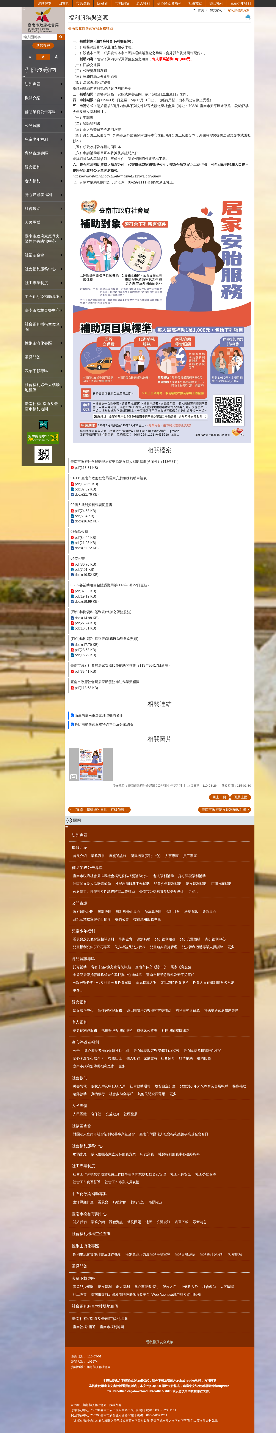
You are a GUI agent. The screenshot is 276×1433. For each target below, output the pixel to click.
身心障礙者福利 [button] (38, 195)
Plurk (33, 70)
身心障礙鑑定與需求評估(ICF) (156, 1050)
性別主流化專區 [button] (38, 343)
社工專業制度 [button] (36, 283)
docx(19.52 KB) (87, 575)
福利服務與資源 (238, 10)
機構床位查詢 (147, 1030)
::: (23, 8)
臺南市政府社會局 (43, 20)
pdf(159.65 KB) (86, 484)
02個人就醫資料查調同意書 (91, 505)
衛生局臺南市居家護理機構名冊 (99, 715)
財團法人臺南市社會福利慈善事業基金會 (104, 1134)
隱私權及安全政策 (159, 1342)
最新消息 (200, 1222)
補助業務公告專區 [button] (40, 112)
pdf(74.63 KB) (85, 511)
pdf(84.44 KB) (85, 537)
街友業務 (147, 1154)
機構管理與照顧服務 (116, 1030)
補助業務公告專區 (87, 867)
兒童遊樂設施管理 (163, 947)
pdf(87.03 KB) (85, 591)
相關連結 (159, 704)
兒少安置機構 (190, 939)
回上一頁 (219, 797)
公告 (76, 1050)
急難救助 (80, 1094)
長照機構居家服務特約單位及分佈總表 (104, 724)
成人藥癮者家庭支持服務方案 (113, 1154)
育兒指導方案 (146, 982)
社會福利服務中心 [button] (40, 269)
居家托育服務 (181, 967)
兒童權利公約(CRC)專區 (91, 947)
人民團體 (79, 1106)
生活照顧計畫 (83, 1202)
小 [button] (29, 57)
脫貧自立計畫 (165, 1086)
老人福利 (143, 3)
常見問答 (32, 357)
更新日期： (78, 1356)
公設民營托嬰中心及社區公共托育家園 (102, 982)
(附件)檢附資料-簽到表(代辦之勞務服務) (101, 612)
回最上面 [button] (241, 797)
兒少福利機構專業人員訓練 (202, 947)
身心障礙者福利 (169, 3)
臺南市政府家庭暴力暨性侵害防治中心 (42, 239)
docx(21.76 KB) (87, 494)
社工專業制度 (83, 1166)
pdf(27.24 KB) (85, 623)
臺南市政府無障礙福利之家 (93, 1066)
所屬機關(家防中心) (146, 856)
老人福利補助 (163, 876)
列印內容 (248, 17)
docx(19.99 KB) (87, 601)
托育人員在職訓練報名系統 (213, 982)
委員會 (103, 1202)
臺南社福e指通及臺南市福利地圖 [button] (41, 406)
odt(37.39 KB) (85, 489)
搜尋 (25, 36)
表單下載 (181, 1222)
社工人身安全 (180, 1174)
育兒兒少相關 (83, 1287)
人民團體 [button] (32, 222)
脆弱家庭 (80, 1154)
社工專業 (80, 1294)
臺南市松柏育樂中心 (89, 1214)
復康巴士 (115, 1058)
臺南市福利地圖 (112, 1327)
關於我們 (80, 1222)
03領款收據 (79, 531)
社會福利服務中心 (87, 1146)
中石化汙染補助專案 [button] (42, 296)
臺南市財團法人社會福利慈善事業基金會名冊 (173, 1134)
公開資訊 (79, 903)
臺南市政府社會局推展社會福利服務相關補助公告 (111, 876)
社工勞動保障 (205, 1174)
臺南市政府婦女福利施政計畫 (224, 809)
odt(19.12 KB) (85, 596)
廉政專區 (209, 911)
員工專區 (190, 856)
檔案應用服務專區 (147, 919)
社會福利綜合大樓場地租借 (42, 387)
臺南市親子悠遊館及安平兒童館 (170, 975)
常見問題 (134, 1222)
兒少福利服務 (165, 939)
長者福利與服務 (85, 1030)
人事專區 (172, 856)
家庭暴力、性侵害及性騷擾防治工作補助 (104, 891)
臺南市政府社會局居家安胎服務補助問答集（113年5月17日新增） (121, 665)
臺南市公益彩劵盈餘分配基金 (161, 891)
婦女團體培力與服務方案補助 (148, 1010)
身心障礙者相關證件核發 (202, 1050)
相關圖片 (159, 739)
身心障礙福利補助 (192, 876)
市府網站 (122, 3)
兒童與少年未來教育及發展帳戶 (204, 1086)
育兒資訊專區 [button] (36, 153)
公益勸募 (112, 1114)
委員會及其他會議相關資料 (93, 939)
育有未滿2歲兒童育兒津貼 (111, 967)
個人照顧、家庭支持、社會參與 (150, 1058)
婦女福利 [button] (32, 167)
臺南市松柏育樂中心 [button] (42, 310)
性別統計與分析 (212, 1254)
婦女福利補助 (196, 884)
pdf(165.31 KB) (86, 468)
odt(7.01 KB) (84, 569)
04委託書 (78, 558)
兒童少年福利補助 (168, 884)
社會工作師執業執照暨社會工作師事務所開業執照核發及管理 (119, 1174)
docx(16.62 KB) (87, 521)
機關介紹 (79, 847)
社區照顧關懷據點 (175, 1030)
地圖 (148, 1222)
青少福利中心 (215, 939)
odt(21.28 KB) (85, 543)
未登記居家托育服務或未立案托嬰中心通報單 (107, 975)
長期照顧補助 (221, 884)
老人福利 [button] (32, 181)
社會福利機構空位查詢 (42, 327)
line (46, 70)
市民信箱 (83, 3)
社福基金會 (81, 1126)
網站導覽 (45, 3)
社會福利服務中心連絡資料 (179, 1154)
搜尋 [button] (61, 37)
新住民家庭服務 (110, 1010)
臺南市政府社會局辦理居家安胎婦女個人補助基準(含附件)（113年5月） (125, 461)
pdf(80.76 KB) (85, 564)
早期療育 (125, 939)
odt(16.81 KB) (85, 628)
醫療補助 (239, 1086)
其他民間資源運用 (151, 1094)
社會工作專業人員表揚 (122, 1182)
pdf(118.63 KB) (86, 688)
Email (53, 70)
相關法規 (156, 1202)
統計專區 (105, 911)
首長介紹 (80, 856)
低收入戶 (169, 1287)
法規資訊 (191, 911)
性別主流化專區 (85, 1246)
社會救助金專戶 (121, 1094)
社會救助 (195, 3)
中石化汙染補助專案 (89, 1194)
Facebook (26, 70)
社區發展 (131, 1114)
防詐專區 (32, 84)
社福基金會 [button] (34, 255)
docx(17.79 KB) (87, 645)
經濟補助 (144, 939)
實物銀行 (98, 1094)
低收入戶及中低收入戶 (108, 1086)
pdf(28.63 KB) (85, 650)
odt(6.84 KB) (84, 516)
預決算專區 (153, 911)
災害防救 (80, 1086)
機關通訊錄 (117, 856)
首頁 (201, 10)
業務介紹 (98, 1222)
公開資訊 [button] (32, 125)
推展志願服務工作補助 (132, 884)
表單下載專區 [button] (36, 371)
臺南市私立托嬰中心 (150, 967)
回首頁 (64, 3)
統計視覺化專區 (128, 911)
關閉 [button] (77, 820)
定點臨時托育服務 (174, 982)
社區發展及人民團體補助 (92, 884)
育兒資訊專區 (83, 959)
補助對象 (119, 1202)
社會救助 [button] (32, 208)
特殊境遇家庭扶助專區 (221, 1010)
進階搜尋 (43, 45)
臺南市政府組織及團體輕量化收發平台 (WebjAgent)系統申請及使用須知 (146, 1294)
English (102, 3)
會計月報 (173, 911)
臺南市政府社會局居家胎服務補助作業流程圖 (105, 682)
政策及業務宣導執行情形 (92, 919)
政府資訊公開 (83, 911)
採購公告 (122, 919)
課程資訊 (116, 1222)
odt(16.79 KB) (85, 655)
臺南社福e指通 (84, 1327)
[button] (91, 764)
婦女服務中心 (83, 1010)
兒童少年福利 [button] (36, 139)
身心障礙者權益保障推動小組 (106, 1050)
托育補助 (80, 967)
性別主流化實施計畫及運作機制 (97, 1254)
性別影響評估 (185, 1254)
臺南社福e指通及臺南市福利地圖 (100, 1318)
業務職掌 (98, 856)
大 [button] (56, 57)
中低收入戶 (189, 1287)
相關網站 (235, 1254)
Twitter (39, 70)
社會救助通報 (140, 1086)
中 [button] (43, 57)
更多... (193, 891)
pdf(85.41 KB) (85, 671)
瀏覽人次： (78, 1361)
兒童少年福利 (240, 3)
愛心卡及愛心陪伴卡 (88, 1058)
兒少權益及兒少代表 (130, 947)
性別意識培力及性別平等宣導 (147, 1254)
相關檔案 (159, 450)
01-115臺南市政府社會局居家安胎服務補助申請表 (109, 478)
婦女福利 (216, 3)
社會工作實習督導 (86, 1182)
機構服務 (204, 1058)
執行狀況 (137, 1202)
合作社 (96, 1114)
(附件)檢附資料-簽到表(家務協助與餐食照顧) (104, 639)
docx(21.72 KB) (87, 548)
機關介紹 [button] (32, 98)
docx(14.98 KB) (87, 618)
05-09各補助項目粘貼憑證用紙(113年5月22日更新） (111, 585)
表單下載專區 (83, 1278)
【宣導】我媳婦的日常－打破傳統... (100, 809)
